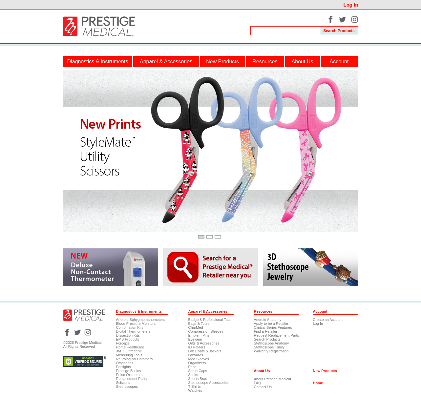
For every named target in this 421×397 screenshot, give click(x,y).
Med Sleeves (198, 359)
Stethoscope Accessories (208, 383)
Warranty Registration (271, 351)
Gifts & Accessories (204, 343)
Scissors (123, 383)
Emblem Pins (199, 335)
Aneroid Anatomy (268, 320)
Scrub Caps (197, 371)
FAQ (257, 383)
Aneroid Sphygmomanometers (140, 320)
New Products (222, 61)
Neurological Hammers (134, 359)
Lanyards (195, 355)
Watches (195, 390)
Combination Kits (129, 327)
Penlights (123, 367)
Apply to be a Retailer (271, 323)
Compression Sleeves (205, 331)
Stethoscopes (127, 386)
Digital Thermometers (133, 331)
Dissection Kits (128, 335)
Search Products (267, 339)
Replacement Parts (131, 379)
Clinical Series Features (273, 327)
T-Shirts (194, 386)
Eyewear (195, 339)
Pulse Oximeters (129, 375)
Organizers (197, 363)
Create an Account (328, 320)
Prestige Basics (128, 371)
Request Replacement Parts (276, 335)
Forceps (122, 343)
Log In (351, 5)
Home (318, 383)
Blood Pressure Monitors (136, 323)
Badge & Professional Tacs (209, 320)
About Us (302, 61)
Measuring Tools (129, 355)
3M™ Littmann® (129, 351)
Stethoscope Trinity (269, 347)
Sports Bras (197, 379)
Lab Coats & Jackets (204, 351)
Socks (193, 375)
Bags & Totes (199, 323)
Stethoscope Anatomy (271, 343)
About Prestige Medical (272, 379)
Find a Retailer (266, 331)
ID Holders (196, 347)
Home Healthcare (130, 347)
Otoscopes (125, 363)
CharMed (195, 327)
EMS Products (127, 339)
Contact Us (263, 387)
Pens (192, 367)
